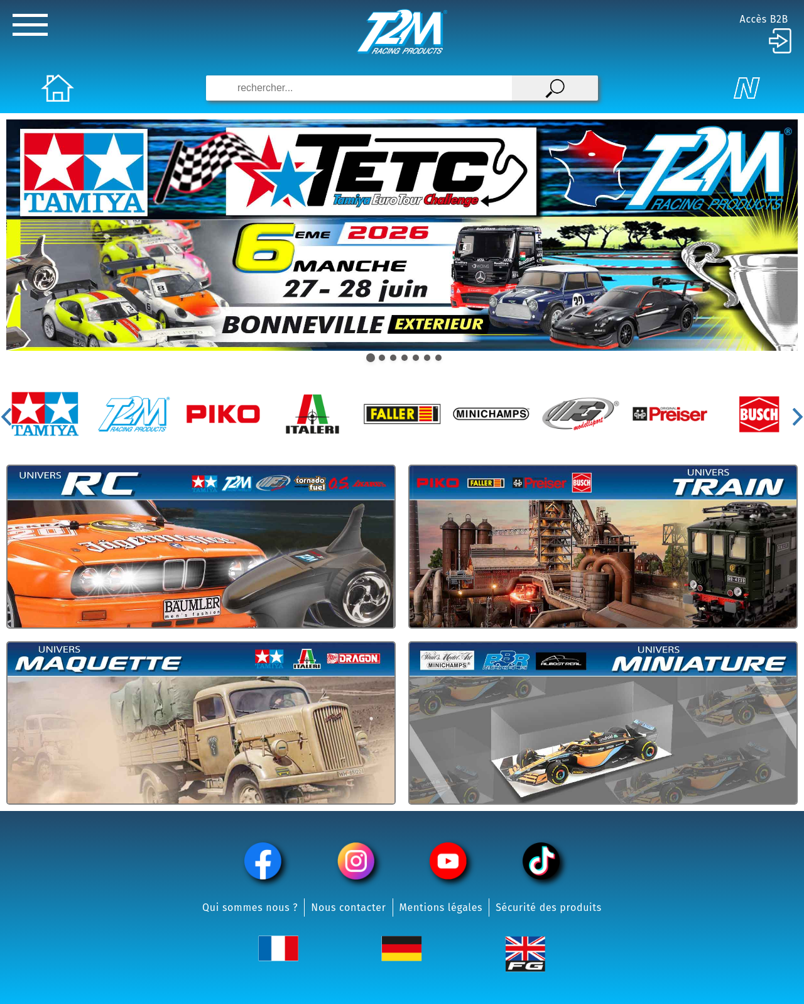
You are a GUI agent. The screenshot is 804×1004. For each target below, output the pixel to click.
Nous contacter (348, 907)
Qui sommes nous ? (250, 907)
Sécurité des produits (549, 907)
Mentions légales (441, 907)
